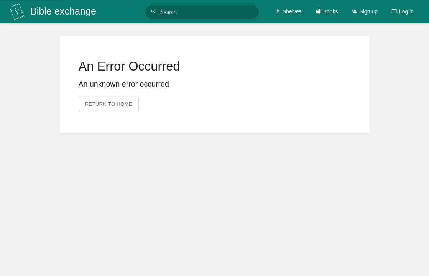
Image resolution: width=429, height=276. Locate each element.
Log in (402, 11)
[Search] (154, 11)
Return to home (108, 104)
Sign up (364, 11)
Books (327, 11)
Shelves (288, 11)
